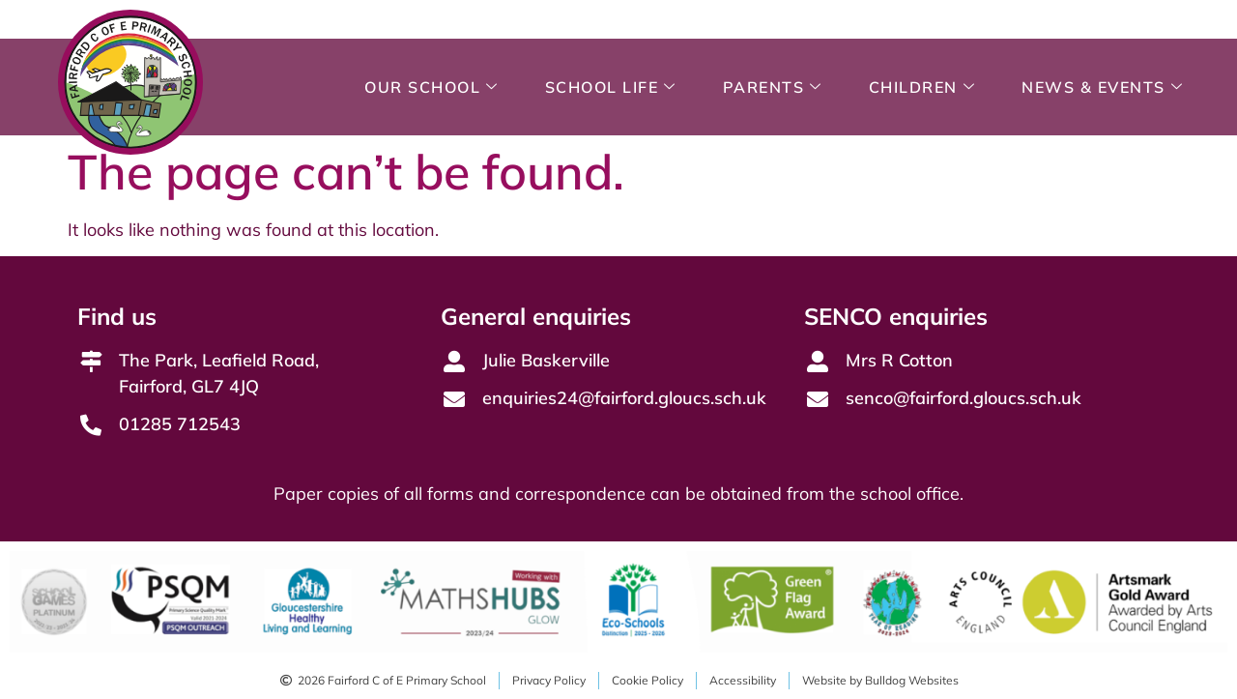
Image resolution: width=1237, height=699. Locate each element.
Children (922, 87)
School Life (610, 87)
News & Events (1102, 87)
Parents (772, 87)
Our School (431, 87)
